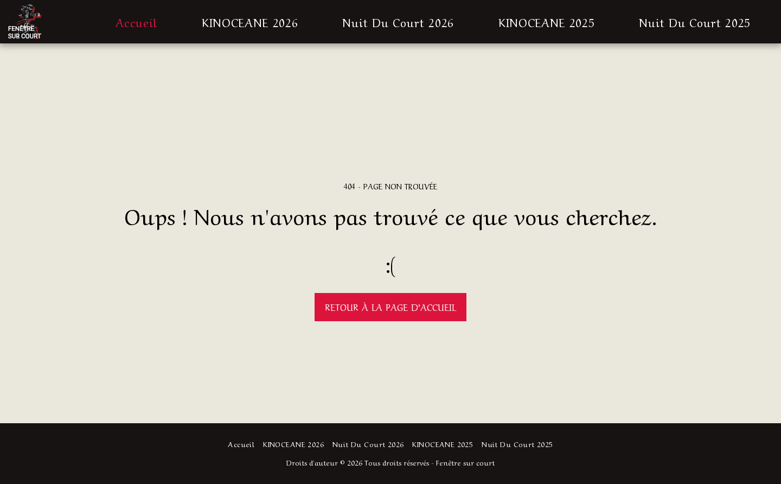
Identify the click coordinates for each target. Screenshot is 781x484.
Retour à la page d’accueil (390, 306)
